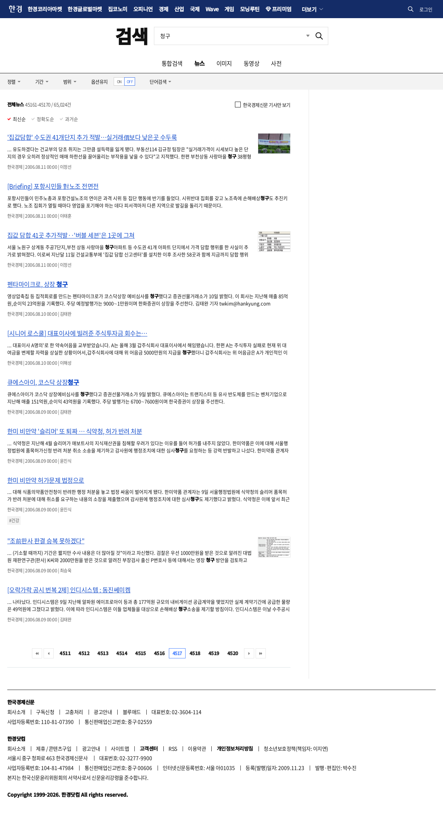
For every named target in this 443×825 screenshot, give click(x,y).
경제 (163, 9)
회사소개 (16, 711)
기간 (39, 81)
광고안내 (103, 711)
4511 (65, 653)
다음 (249, 653)
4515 (140, 653)
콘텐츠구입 (60, 748)
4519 (213, 653)
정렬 (11, 81)
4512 (83, 653)
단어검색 (158, 81)
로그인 (425, 9)
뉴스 (199, 63)
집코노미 (117, 9)
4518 (195, 653)
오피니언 (143, 9)
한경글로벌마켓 (85, 9)
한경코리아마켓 (45, 9)
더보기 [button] (309, 9)
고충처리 (74, 711)
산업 (179, 9)
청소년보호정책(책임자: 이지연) (296, 748)
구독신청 (45, 711)
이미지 (224, 63)
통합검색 (172, 63)
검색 (131, 36)
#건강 (14, 520)
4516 (159, 653)
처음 (37, 653)
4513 (102, 653)
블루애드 (132, 711)
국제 (195, 9)
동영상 (251, 63)
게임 (229, 9)
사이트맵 (120, 748)
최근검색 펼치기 (302, 36)
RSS (172, 748)
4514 (121, 653)
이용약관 (197, 748)
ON (119, 81)
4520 (232, 653)
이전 (49, 653)
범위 (67, 81)
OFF (130, 81)
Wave (212, 9)
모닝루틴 (250, 9)
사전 (276, 63)
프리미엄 (282, 9)
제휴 (40, 748)
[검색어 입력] (232, 36)
